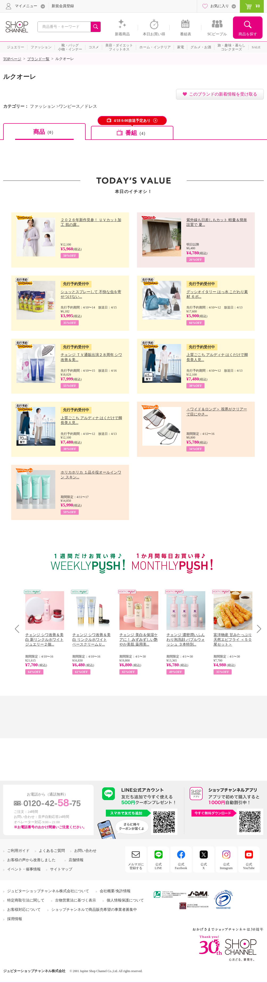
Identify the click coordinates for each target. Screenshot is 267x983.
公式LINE (158, 866)
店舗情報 (76, 860)
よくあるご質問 (52, 851)
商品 (44, 131)
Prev (19, 628)
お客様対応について (24, 910)
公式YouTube (249, 866)
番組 (136, 133)
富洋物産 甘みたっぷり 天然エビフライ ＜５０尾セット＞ (233, 639)
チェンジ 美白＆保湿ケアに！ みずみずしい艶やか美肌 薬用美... (138, 639)
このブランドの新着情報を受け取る (223, 94)
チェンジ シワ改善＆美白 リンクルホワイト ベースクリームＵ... (91, 639)
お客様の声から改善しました (31, 860)
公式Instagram (226, 866)
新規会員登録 (63, 6)
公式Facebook (181, 866)
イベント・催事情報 (24, 869)
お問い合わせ (85, 851)
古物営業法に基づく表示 (75, 900)
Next (257, 628)
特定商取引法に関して (25, 900)
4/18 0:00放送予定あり (132, 121)
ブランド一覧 (38, 59)
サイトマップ (61, 869)
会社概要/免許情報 (115, 891)
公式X (204, 866)
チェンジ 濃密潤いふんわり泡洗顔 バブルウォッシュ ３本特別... (185, 639)
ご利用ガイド (18, 851)
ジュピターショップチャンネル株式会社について (48, 891)
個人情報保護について (125, 900)
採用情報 (14, 919)
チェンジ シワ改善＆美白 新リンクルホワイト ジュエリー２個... (44, 639)
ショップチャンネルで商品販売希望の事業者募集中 (94, 910)
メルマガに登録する (136, 866)
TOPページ (12, 59)
